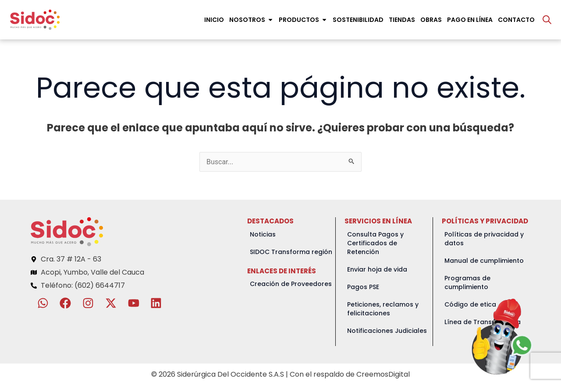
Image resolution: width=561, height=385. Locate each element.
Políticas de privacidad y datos (484, 238)
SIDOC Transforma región (291, 251)
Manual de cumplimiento (484, 260)
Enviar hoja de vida (377, 269)
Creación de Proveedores (291, 283)
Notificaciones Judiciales (387, 330)
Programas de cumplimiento (467, 282)
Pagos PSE (363, 287)
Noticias (263, 234)
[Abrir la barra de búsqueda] (547, 20)
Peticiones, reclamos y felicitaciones (383, 309)
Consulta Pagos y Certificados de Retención (375, 243)
